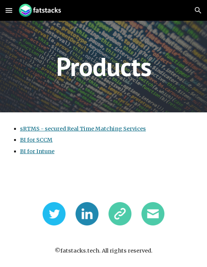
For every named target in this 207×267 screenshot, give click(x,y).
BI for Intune (37, 151)
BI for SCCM (36, 139)
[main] (103, 66)
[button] (9, 10)
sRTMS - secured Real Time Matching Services (83, 128)
